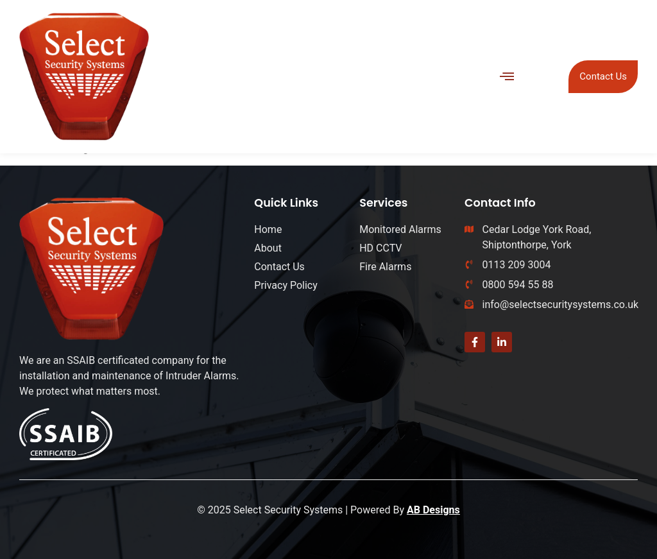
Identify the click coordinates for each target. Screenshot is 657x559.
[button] (507, 77)
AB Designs (433, 510)
